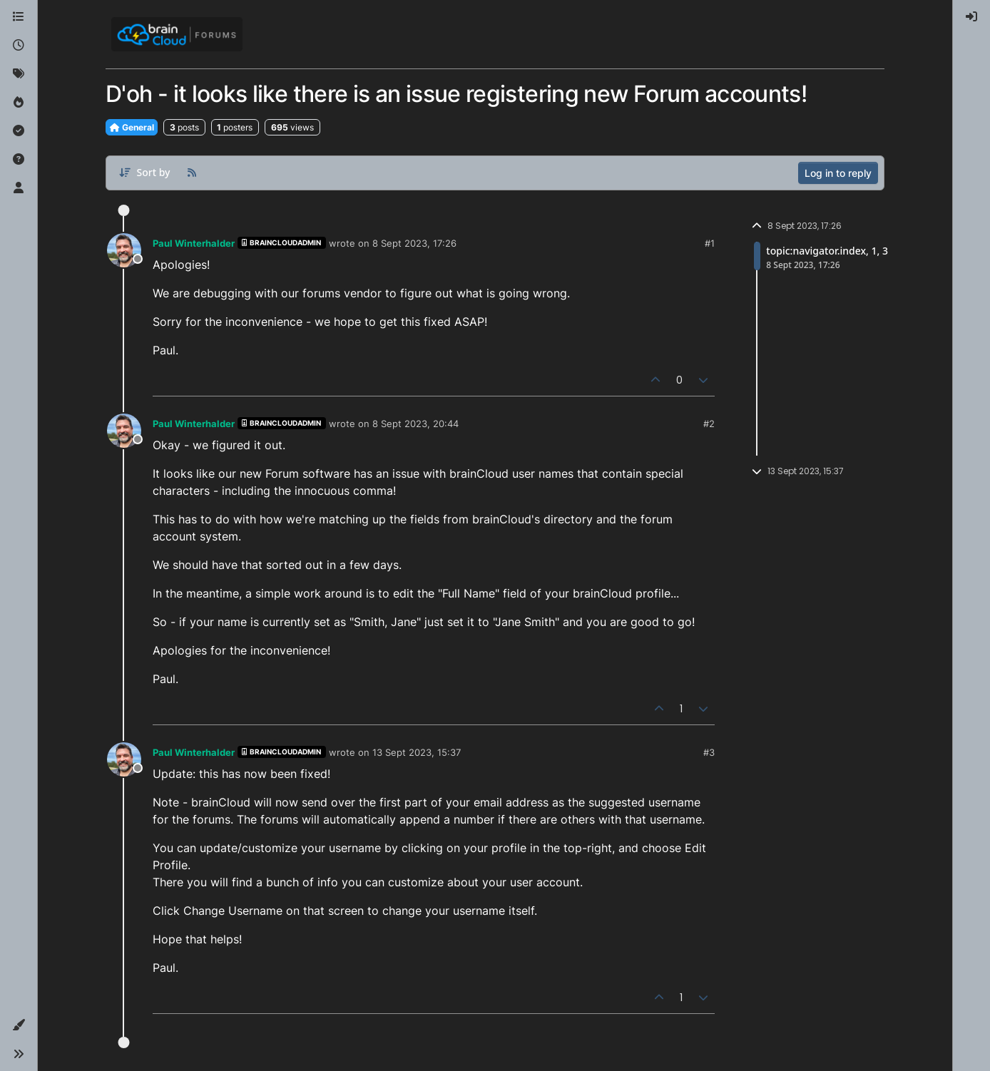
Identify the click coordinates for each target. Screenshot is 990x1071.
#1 (710, 243)
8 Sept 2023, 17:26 (414, 243)
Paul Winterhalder (194, 243)
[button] (18, 1025)
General (131, 127)
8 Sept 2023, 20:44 (415, 423)
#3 (709, 752)
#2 (709, 423)
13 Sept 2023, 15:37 (416, 752)
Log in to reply (838, 173)
